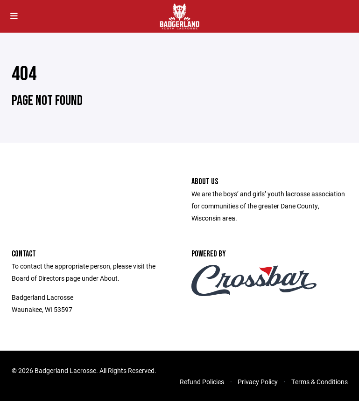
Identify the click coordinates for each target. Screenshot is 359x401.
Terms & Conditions (319, 381)
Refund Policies (202, 381)
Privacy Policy (258, 381)
